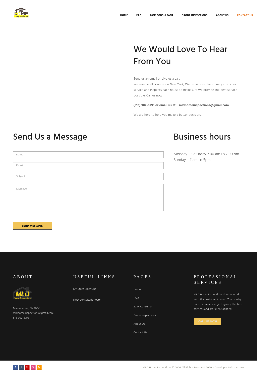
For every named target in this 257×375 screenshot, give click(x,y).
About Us (209, 15)
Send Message (32, 226)
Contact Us (232, 15)
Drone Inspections (181, 15)
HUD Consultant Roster (87, 300)
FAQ (125, 15)
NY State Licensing (84, 289)
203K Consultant (148, 15)
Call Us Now (207, 321)
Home (111, 15)
